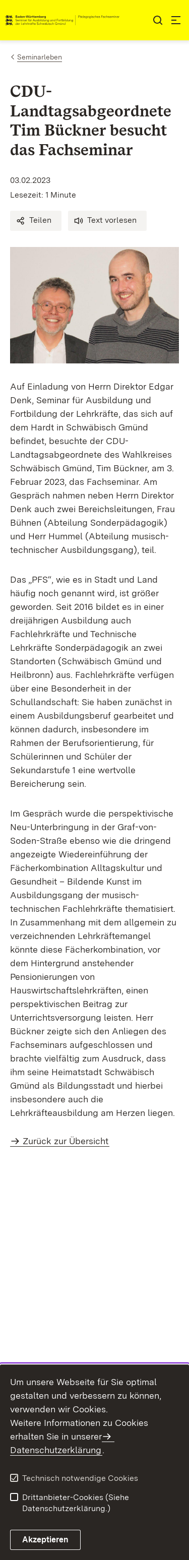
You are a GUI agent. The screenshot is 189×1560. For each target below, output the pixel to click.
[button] (35, 221)
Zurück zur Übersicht (65, 1141)
